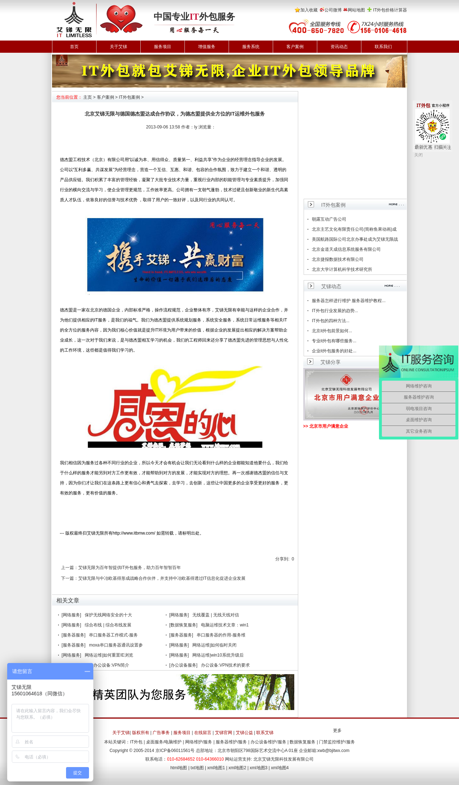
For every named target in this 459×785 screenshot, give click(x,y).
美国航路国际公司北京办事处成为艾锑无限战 (355, 239)
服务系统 (250, 46)
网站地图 (356, 10)
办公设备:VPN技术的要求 (225, 665)
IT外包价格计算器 (390, 10)
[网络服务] (71, 614)
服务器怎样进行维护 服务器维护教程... (348, 300)
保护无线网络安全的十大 (108, 614)
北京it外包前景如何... (332, 330)
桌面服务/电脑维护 (164, 741)
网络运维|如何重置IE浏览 (109, 655)
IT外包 (136, 741)
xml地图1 (216, 767)
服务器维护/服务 (231, 741)
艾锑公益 (244, 732)
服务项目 (162, 46)
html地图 (178, 767)
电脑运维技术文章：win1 (225, 624)
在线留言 (202, 732)
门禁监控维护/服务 (337, 741)
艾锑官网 (223, 732)
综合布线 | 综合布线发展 (108, 624)
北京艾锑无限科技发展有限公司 (283, 759)
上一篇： (69, 567)
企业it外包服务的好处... (334, 350)
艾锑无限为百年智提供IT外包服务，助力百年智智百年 (129, 567)
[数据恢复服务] (183, 624)
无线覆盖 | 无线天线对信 (215, 614)
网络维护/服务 (198, 741)
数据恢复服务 (302, 741)
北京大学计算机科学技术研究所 (342, 269)
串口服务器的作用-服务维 (221, 635)
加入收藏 (309, 10)
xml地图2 (237, 767)
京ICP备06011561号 (175, 750)
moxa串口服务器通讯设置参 (115, 645)
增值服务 (206, 46)
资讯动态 (339, 46)
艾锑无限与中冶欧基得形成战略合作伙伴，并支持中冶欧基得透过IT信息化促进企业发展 (162, 578)
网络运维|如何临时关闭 (214, 645)
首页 (74, 46)
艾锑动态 (331, 286)
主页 (87, 97)
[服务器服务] (74, 635)
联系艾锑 (264, 732)
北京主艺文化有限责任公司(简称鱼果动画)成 (354, 229)
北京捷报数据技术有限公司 (338, 259)
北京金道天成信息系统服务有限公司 (346, 249)
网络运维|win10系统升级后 (217, 655)
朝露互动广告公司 (329, 219)
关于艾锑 (118, 46)
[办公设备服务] (183, 665)
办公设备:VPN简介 (111, 665)
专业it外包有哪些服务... (334, 340)
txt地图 (197, 767)
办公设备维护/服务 (268, 741)
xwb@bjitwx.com (333, 750)
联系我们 (383, 46)
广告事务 (161, 732)
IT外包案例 (129, 97)
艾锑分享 (330, 362)
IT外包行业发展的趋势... (335, 310)
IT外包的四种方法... (331, 320)
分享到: (282, 558)
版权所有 (140, 732)
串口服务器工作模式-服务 (113, 635)
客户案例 (295, 46)
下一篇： (69, 578)
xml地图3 (258, 767)
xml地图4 (280, 767)
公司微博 (333, 10)
